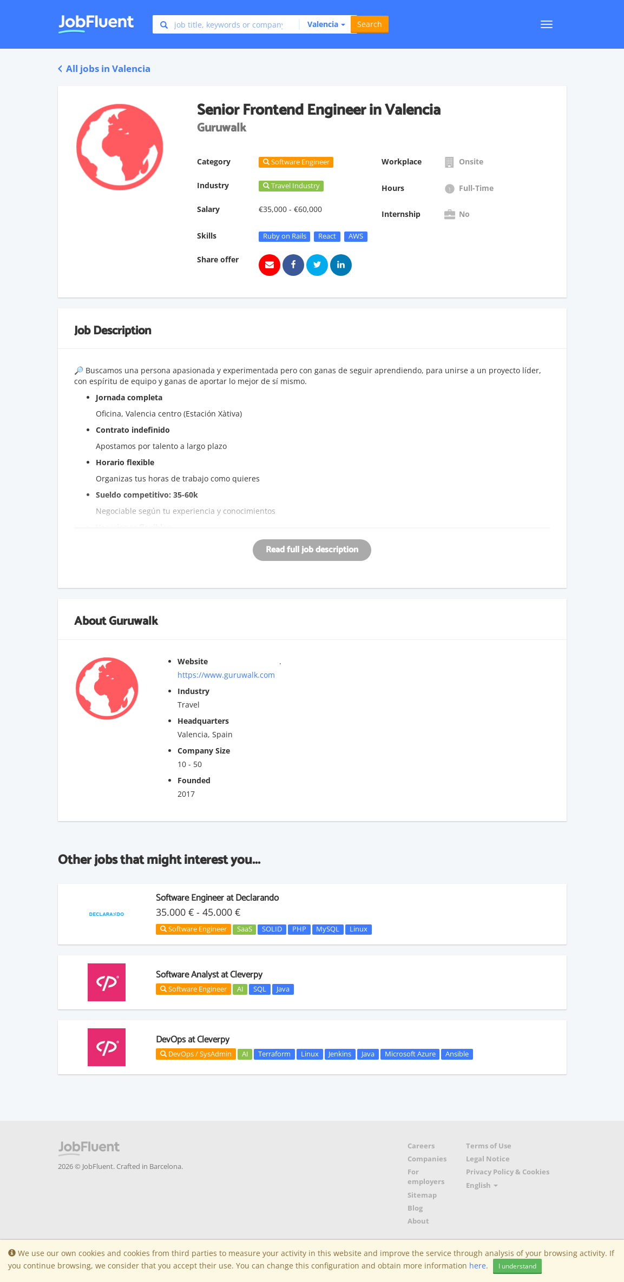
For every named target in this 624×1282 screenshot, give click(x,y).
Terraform (274, 1054)
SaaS (244, 929)
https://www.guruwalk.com (226, 675)
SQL (259, 989)
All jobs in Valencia (104, 68)
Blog (415, 1208)
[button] (322, 24)
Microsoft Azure (410, 1054)
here (477, 1265)
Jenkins (340, 1054)
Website (193, 661)
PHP (299, 929)
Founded (194, 780)
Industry (193, 691)
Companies (427, 1159)
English (482, 1185)
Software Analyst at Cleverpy (209, 974)
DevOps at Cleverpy (192, 1039)
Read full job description (312, 550)
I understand (517, 1266)
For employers (426, 1176)
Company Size (204, 750)
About (418, 1221)
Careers (421, 1146)
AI (240, 989)
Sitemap (422, 1195)
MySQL (327, 929)
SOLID (272, 929)
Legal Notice (488, 1159)
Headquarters (203, 721)
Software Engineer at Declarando (217, 898)
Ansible (457, 1054)
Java (283, 989)
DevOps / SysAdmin (196, 1054)
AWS (356, 236)
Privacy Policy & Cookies (507, 1172)
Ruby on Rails (284, 236)
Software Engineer (193, 929)
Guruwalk (133, 621)
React (327, 236)
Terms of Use (488, 1146)
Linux (358, 929)
